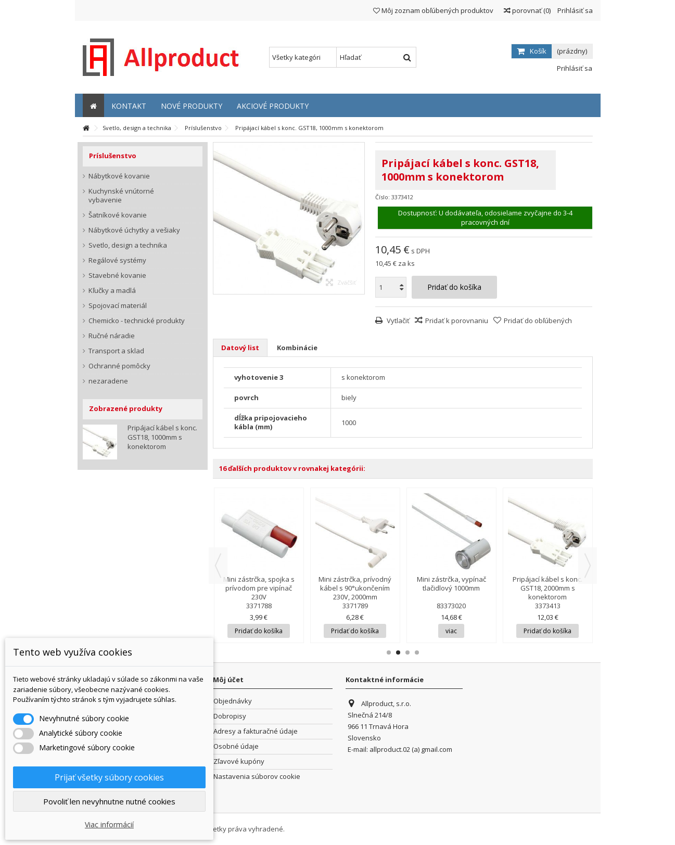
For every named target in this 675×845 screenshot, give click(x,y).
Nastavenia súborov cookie (256, 776)
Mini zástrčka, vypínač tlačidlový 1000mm (451, 583)
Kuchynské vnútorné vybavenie (121, 195)
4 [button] (417, 652)
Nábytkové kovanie (119, 176)
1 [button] (389, 652)
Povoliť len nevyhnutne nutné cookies (109, 801)
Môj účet (228, 679)
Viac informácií (109, 824)
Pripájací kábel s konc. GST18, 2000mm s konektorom (547, 587)
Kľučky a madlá (112, 290)
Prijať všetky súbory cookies (109, 777)
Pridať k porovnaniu (456, 320)
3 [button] (407, 652)
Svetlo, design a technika (127, 245)
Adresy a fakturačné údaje (255, 731)
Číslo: (382, 197)
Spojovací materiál (117, 305)
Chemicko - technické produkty (136, 320)
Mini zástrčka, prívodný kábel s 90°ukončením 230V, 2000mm (355, 587)
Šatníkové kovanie (117, 215)
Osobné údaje (236, 746)
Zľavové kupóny (238, 761)
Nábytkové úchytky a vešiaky (134, 230)
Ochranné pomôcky (119, 366)
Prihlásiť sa (574, 10)
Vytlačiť (397, 320)
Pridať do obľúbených (538, 320)
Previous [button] (218, 565)
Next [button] (587, 565)
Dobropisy (229, 716)
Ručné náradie (111, 335)
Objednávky (232, 701)
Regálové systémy (117, 260)
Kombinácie (297, 347)
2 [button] (398, 652)
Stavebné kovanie (117, 275)
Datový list (240, 347)
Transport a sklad (116, 351)
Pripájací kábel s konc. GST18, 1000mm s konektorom (162, 437)
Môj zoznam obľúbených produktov (433, 10)
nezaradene (108, 381)
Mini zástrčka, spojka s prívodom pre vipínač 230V (259, 587)
